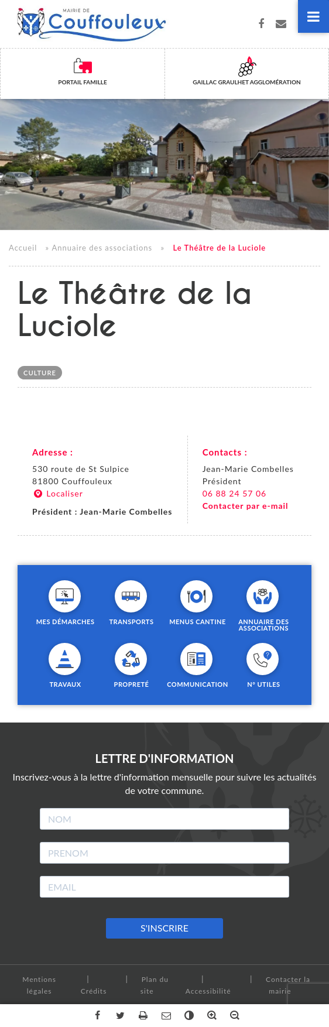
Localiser (57, 493)
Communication (197, 683)
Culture (39, 372)
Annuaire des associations (102, 248)
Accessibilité (208, 991)
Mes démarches (65, 621)
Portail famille (82, 81)
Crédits (94, 991)
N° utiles (263, 683)
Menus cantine (197, 621)
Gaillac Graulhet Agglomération (246, 81)
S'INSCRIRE (164, 927)
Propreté (131, 683)
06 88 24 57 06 (235, 493)
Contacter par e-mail (246, 506)
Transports (131, 621)
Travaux (65, 683)
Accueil (23, 248)
